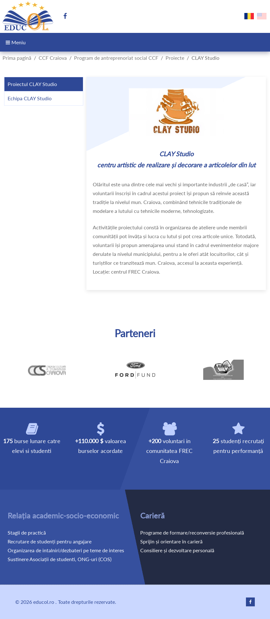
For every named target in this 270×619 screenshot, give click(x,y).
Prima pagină (17, 58)
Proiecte (175, 58)
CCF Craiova (53, 58)
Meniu (16, 42)
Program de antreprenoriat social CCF (116, 58)
